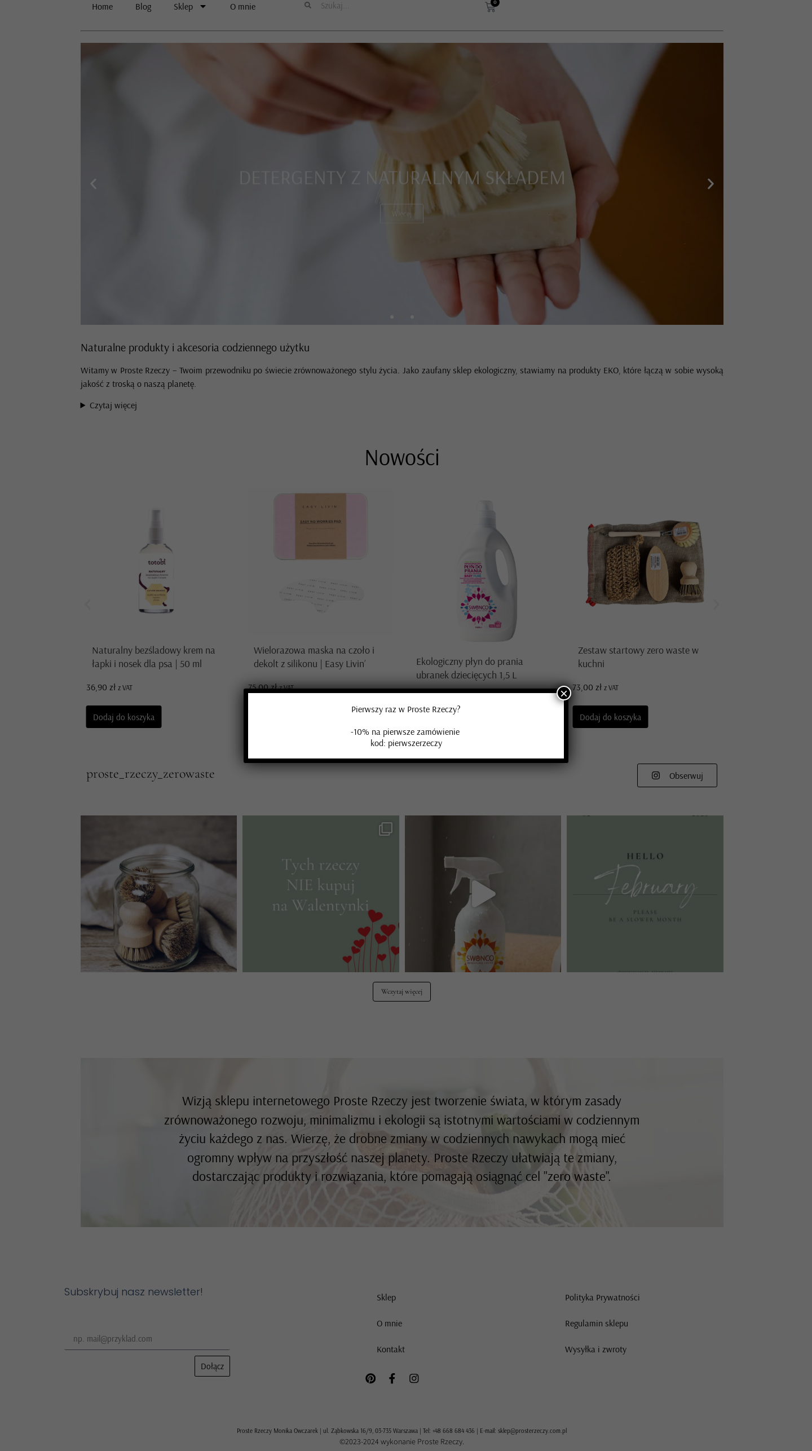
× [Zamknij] (564, 693)
